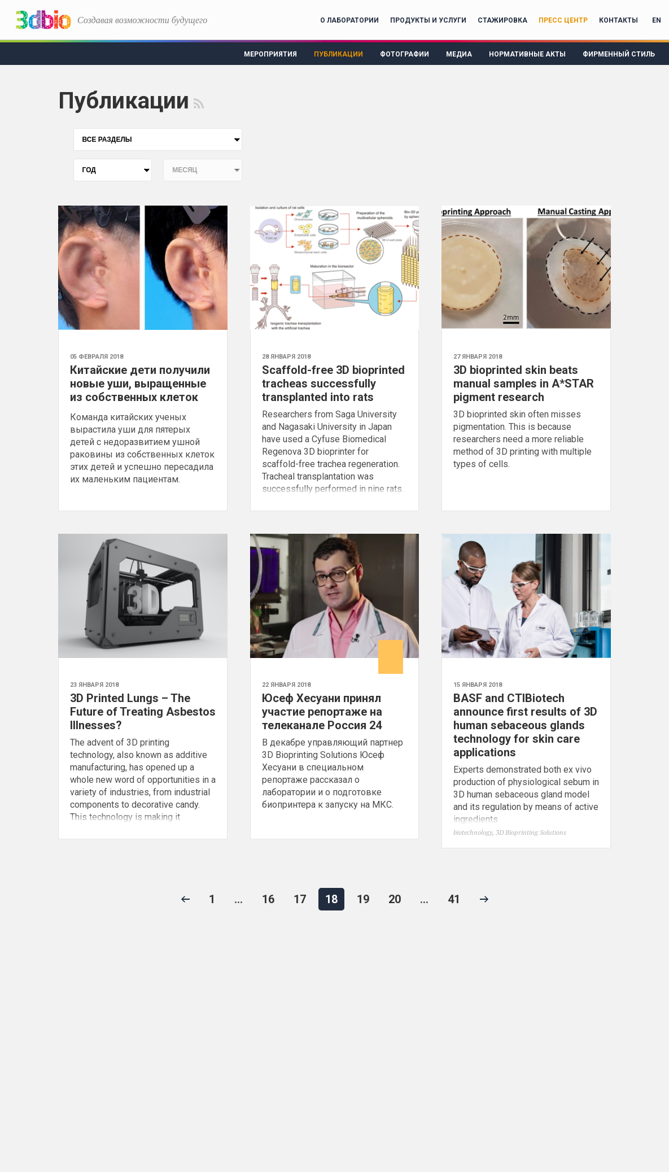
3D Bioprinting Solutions (531, 832)
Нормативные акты (527, 54)
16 (268, 899)
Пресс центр (563, 20)
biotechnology (472, 832)
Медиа (459, 54)
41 (454, 899)
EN (656, 20)
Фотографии (404, 54)
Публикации (338, 54)
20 (394, 899)
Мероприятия (270, 54)
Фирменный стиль (619, 54)
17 (300, 899)
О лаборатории (349, 20)
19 (363, 899)
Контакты (618, 20)
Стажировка (502, 20)
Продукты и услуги (428, 20)
